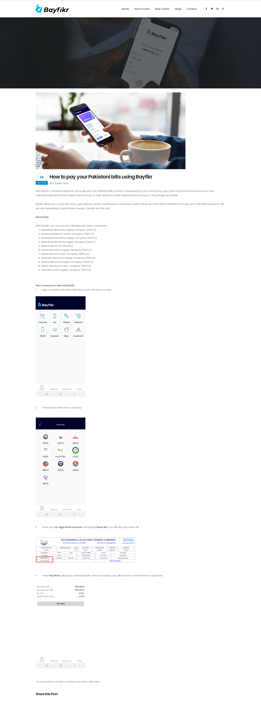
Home (125, 9)
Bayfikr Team (62, 183)
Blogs (178, 9)
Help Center (162, 9)
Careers (192, 9)
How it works (142, 9)
